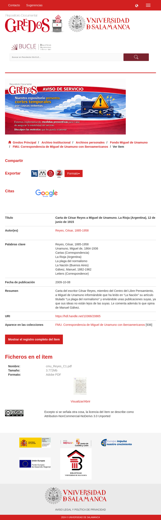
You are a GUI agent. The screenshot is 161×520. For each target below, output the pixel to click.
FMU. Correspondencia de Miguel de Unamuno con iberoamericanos (60, 146)
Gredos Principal (24, 142)
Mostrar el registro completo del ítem (34, 339)
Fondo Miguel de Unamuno (129, 142)
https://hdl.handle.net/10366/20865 (78, 316)
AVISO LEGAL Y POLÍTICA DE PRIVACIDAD (80, 509)
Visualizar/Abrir (80, 401)
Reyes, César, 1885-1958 (72, 230)
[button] (136, 5)
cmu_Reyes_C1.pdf (59, 366)
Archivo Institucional (56, 142)
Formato (73, 173)
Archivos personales (90, 142)
